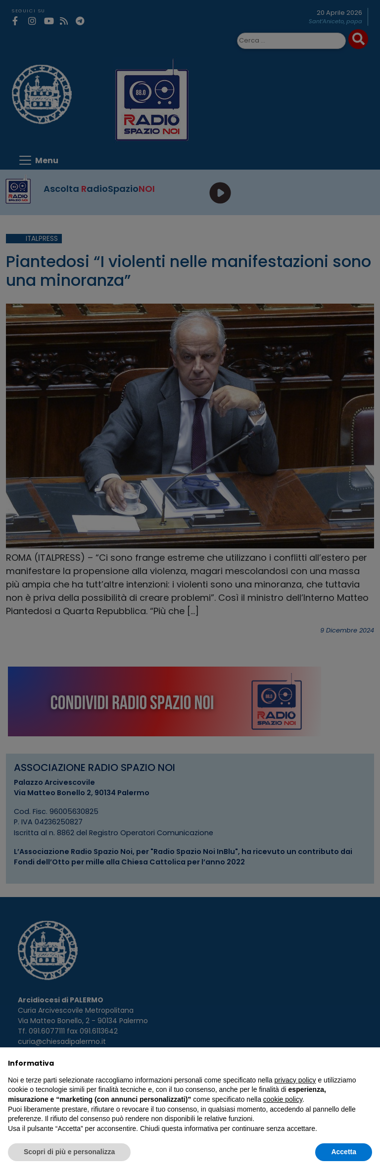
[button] (367, 1063)
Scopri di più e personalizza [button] (69, 1152)
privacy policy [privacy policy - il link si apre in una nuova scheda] (295, 1080)
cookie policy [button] (282, 1099)
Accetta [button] (343, 1152)
